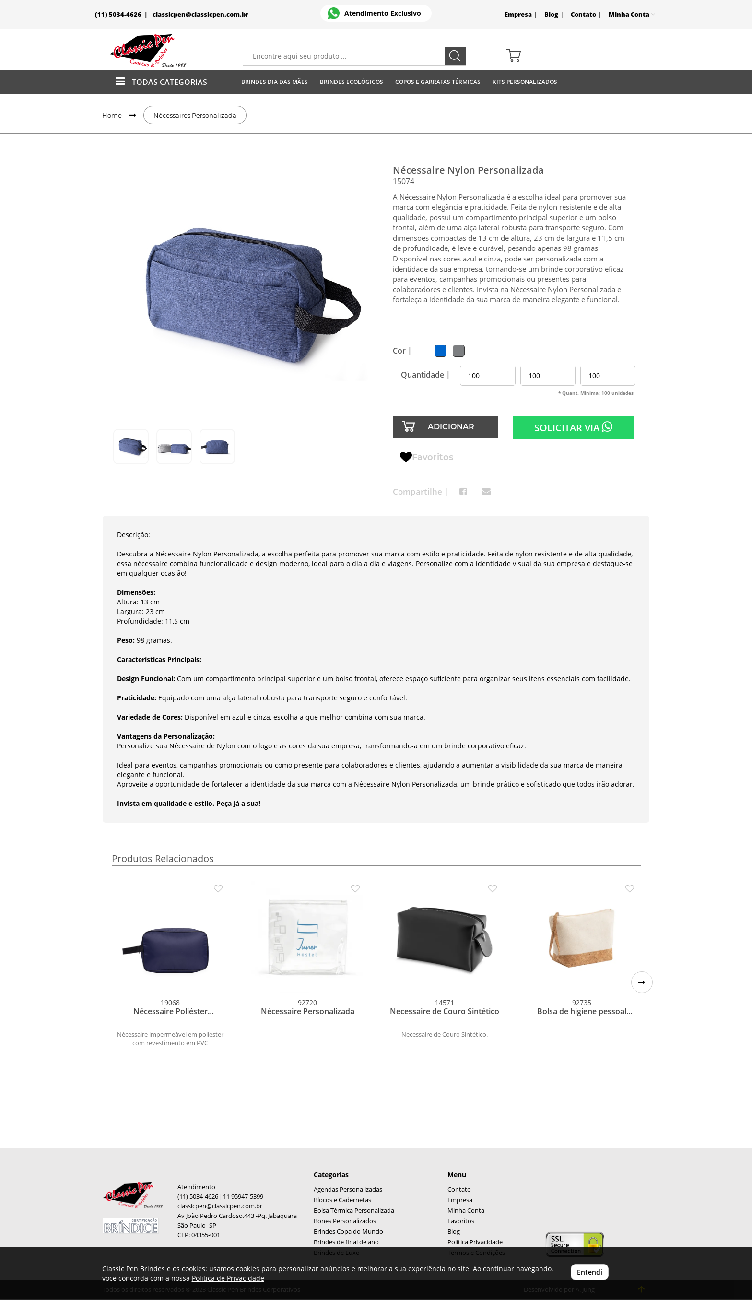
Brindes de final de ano (346, 1242)
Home (112, 115)
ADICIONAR (451, 426)
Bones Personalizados (345, 1221)
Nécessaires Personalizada (194, 115)
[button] (642, 982)
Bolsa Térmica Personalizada (354, 1210)
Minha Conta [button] (632, 15)
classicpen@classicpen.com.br (200, 15)
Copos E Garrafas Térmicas (438, 82)
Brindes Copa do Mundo (348, 1232)
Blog (551, 15)
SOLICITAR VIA (573, 427)
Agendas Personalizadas (348, 1189)
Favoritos (426, 457)
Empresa (518, 15)
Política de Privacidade (228, 1278)
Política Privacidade (475, 1242)
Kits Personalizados (525, 82)
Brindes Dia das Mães (274, 82)
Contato (583, 15)
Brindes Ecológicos (351, 82)
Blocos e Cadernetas (342, 1200)
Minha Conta (465, 1210)
